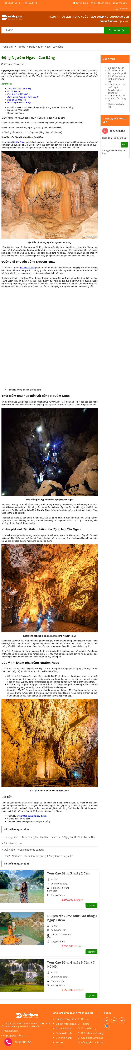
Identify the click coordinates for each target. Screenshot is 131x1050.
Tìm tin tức (117, 30)
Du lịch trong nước (75, 16)
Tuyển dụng (80, 2)
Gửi (124, 144)
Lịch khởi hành (107, 21)
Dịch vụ (123, 21)
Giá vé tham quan (117, 76)
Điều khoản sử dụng (91, 1033)
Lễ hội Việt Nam (115, 70)
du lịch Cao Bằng (28, 267)
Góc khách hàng (100, 2)
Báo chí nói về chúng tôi (115, 91)
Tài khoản (122, 8)
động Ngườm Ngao (16, 142)
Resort (53, 16)
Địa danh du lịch (116, 67)
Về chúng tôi (120, 2)
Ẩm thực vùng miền (117, 73)
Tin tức (83, 1023)
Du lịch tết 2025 (58, 930)
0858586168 (10, 2)
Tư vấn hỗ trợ (87, 1028)
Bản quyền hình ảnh (90, 1042)
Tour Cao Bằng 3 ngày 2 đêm (32, 816)
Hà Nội (54, 879)
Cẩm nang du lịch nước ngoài (116, 86)
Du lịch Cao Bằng (59, 883)
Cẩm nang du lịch (116, 95)
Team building (98, 16)
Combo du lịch (119, 16)
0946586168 (30, 2)
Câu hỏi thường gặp (90, 1037)
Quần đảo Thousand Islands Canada (22, 849)
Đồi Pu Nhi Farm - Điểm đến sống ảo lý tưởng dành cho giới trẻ (37, 856)
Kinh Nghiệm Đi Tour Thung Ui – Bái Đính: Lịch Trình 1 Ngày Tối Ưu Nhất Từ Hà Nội (48, 837)
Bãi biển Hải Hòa (11, 843)
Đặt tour (91, 905)
